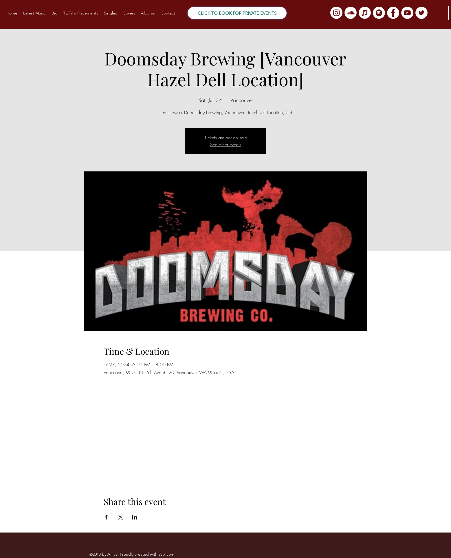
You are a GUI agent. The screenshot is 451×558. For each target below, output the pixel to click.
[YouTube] (407, 13)
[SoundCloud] (350, 13)
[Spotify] (379, 13)
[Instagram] (336, 13)
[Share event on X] (120, 517)
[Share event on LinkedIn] (135, 517)
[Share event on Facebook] (106, 517)
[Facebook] (393, 13)
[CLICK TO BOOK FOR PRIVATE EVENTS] (237, 13)
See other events (225, 144)
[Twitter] (421, 13)
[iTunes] (365, 13)
